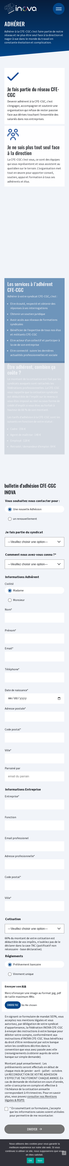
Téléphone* (12, 669)
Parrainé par (12, 769)
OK (30, 1160)
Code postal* (13, 730)
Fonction (10, 818)
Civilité (9, 584)
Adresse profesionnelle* (20, 857)
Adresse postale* (15, 709)
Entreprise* (12, 797)
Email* (9, 648)
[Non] (64, 1153)
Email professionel (17, 839)
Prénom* (10, 630)
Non (40, 1160)
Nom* (8, 609)
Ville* (8, 751)
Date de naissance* (16, 690)
